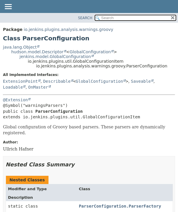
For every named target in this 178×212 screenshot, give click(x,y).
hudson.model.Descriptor (37, 51)
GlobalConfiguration (90, 51)
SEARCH (85, 18)
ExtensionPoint (20, 81)
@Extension (15, 99)
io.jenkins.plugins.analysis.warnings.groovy (68, 29)
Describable (57, 81)
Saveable (141, 81)
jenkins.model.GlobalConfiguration (55, 56)
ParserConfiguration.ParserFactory (120, 206)
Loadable (13, 87)
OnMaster (38, 87)
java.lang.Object (20, 47)
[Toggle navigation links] (8, 7)
